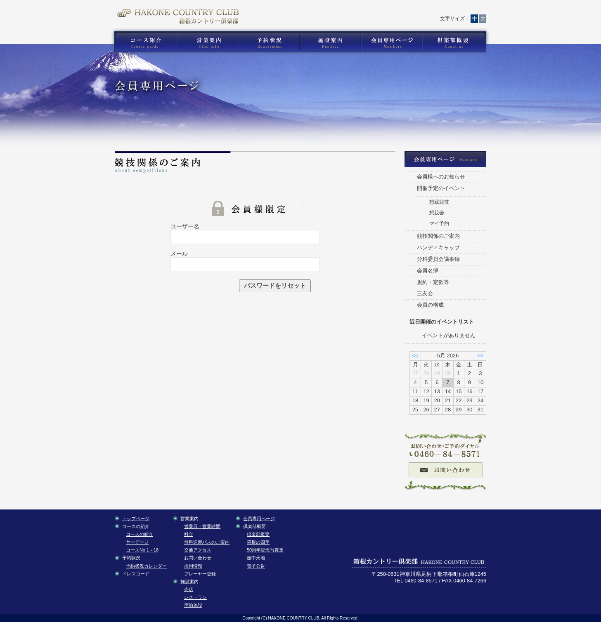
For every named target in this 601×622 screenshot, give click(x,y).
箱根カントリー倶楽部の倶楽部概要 (456, 42)
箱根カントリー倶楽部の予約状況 (269, 42)
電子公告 (256, 565)
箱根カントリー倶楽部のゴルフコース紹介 (144, 42)
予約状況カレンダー (146, 565)
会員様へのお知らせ (441, 177)
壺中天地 (256, 557)
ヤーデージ (137, 542)
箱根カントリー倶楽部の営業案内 (208, 42)
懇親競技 (439, 201)
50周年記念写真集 (265, 549)
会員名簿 (427, 271)
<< (415, 355)
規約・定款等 (433, 282)
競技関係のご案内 (438, 236)
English (466, 10)
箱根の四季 (258, 542)
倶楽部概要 (258, 534)
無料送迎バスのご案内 (207, 542)
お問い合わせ (352, 10)
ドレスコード (135, 573)
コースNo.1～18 (142, 549)
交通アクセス (389, 10)
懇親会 (436, 212)
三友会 (425, 293)
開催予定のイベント (441, 188)
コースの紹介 (139, 534)
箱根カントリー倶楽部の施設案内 (330, 42)
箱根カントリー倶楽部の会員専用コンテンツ (391, 42)
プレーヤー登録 (200, 573)
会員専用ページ (259, 518)
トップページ (317, 10)
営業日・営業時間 (202, 526)
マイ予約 (439, 223)
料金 (188, 534)
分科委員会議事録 (438, 259)
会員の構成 (430, 305)
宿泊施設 (193, 605)
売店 (188, 589)
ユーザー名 (184, 226)
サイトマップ (425, 10)
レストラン (195, 597)
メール (179, 253)
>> (480, 355)
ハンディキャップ (438, 247)
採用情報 (193, 565)
